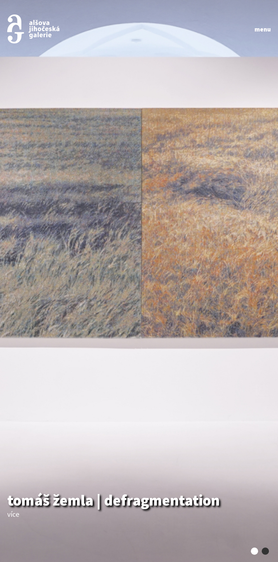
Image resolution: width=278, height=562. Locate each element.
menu (262, 29)
